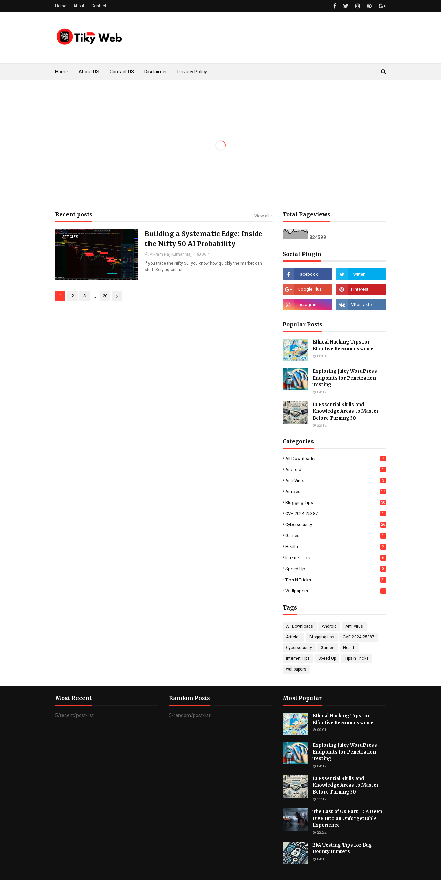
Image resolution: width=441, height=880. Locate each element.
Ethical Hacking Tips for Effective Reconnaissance (342, 345)
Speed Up (335, 568)
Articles (335, 491)
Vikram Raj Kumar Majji (172, 254)
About (78, 5)
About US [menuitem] (89, 71)
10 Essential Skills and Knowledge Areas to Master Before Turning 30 (345, 411)
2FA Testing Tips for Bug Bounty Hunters (342, 848)
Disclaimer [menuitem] (155, 71)
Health (335, 546)
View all (261, 215)
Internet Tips (335, 557)
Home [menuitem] (61, 71)
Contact (98, 5)
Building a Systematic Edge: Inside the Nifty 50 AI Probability (203, 238)
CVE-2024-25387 (335, 513)
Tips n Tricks (335, 579)
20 (105, 295)
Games (335, 535)
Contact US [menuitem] (122, 71)
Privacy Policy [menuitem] (192, 71)
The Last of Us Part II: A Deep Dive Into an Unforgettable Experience (347, 818)
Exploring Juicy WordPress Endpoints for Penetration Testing (344, 378)
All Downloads (335, 458)
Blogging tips (335, 502)
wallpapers (335, 590)
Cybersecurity (335, 524)
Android (335, 469)
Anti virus (335, 480)
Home (60, 5)
